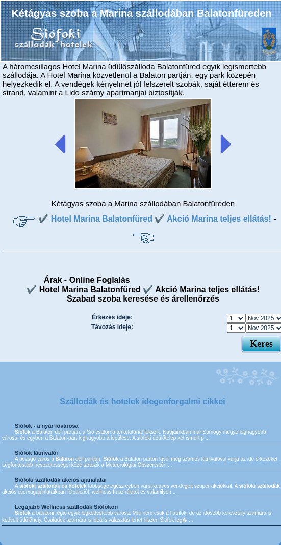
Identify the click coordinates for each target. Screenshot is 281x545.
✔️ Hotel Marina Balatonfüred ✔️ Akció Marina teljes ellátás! (154, 218)
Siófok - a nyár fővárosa (47, 426)
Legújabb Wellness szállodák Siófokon (66, 507)
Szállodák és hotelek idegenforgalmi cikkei (142, 401)
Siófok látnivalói (36, 453)
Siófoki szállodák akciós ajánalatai (61, 480)
